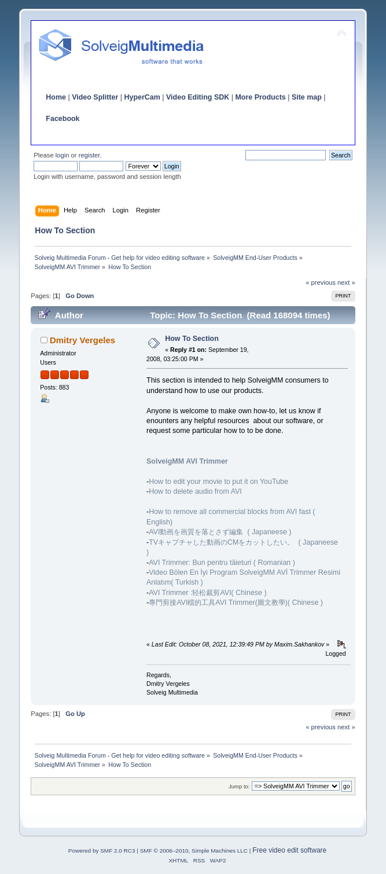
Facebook (62, 119)
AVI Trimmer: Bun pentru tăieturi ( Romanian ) (222, 563)
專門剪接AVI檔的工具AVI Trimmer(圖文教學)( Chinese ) (236, 602)
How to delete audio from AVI (195, 491)
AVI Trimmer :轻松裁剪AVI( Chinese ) (207, 593)
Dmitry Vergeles (82, 340)
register (89, 155)
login (62, 155)
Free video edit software (289, 850)
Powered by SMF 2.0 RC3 (101, 850)
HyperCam (142, 97)
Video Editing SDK (197, 97)
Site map (307, 97)
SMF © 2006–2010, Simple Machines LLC (194, 850)
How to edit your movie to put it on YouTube (218, 482)
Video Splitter (95, 97)
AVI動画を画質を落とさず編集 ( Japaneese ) (220, 532)
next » (346, 282)
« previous (321, 282)
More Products (260, 97)
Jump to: (239, 786)
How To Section (192, 339)
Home (56, 97)
